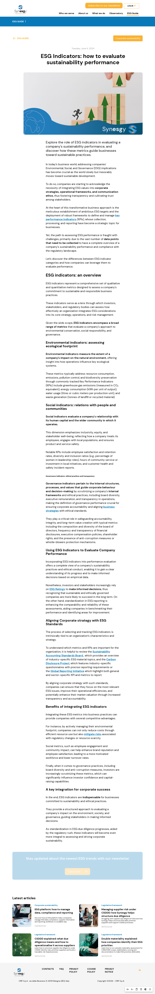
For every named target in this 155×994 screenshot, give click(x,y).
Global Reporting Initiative (67, 671)
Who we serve (66, 13)
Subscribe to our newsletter (104, 5)
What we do (98, 13)
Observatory (116, 13)
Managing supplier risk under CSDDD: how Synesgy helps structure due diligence (118, 913)
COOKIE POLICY (91, 970)
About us (83, 13)
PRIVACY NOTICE (109, 970)
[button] (128, 989)
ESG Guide (132, 13)
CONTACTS (48, 969)
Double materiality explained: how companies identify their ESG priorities (121, 942)
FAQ (61, 969)
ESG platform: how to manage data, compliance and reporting (54, 911)
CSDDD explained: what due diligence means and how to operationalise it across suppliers (55, 942)
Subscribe (74, 871)
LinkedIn (140, 970)
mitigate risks (92, 734)
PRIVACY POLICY (73, 970)
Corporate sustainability (127, 38)
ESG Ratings (57, 589)
